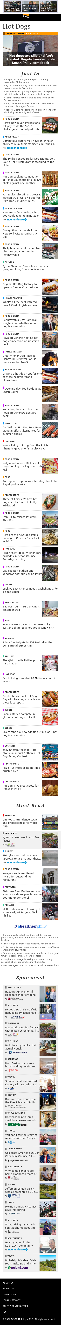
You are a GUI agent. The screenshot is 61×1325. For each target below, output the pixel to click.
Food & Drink (15, 33)
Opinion (9, 262)
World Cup (13, 1023)
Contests (10, 745)
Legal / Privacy (11, 1300)
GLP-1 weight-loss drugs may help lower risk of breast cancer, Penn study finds (30, 948)
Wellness (12, 1041)
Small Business (16, 1112)
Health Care (14, 987)
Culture (26, 17)
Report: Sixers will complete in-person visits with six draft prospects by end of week (30, 111)
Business (10, 815)
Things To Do (14, 1148)
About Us (8, 1282)
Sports (11, 1184)
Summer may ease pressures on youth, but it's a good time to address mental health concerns (30, 954)
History (12, 1094)
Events (9, 584)
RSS (5, 1311)
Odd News (10, 441)
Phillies (9, 656)
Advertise (8, 1288)
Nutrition (11, 423)
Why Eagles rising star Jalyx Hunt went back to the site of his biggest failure (29, 105)
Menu (55, 17)
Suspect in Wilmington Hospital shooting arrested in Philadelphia (26, 80)
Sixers (8, 727)
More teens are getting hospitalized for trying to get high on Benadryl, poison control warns (29, 93)
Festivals (10, 887)
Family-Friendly (14, 351)
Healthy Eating (13, 208)
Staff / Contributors (15, 1305)
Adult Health (12, 136)
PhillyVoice (8, 17)
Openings (12, 1059)
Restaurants (33, 33)
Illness (9, 851)
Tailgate (9, 638)
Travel (11, 1076)
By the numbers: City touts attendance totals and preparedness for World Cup (30, 87)
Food (7, 477)
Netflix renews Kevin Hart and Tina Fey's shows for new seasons (29, 99)
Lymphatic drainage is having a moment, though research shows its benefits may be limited (27, 960)
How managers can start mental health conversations (31, 965)
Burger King (12, 602)
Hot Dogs (10, 548)
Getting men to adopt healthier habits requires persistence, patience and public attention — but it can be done (29, 937)
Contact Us (9, 1294)
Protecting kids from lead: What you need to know (28, 943)
